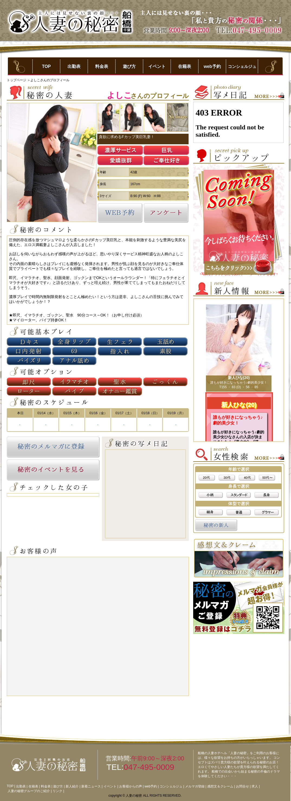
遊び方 (129, 66)
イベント (157, 66)
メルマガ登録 (195, 786)
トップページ (17, 80)
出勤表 (73, 66)
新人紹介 (72, 786)
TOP (46, 66)
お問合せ (242, 786)
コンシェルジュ (242, 66)
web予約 (212, 66)
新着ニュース (91, 786)
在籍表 (184, 66)
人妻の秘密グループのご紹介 (29, 791)
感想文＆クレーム (220, 786)
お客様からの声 (130, 786)
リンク (57, 791)
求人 (254, 786)
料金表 (101, 66)
